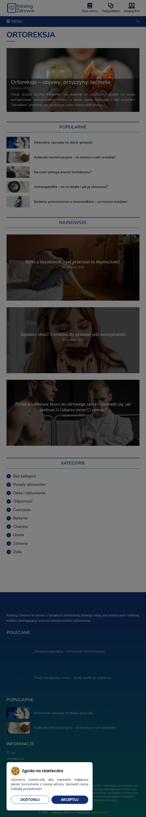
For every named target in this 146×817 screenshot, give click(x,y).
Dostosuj (30, 799)
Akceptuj (70, 799)
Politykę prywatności (26, 789)
